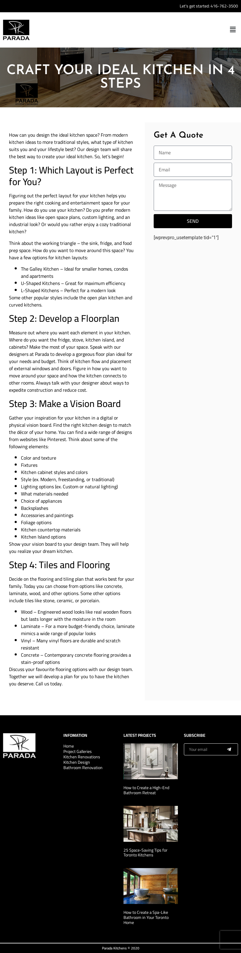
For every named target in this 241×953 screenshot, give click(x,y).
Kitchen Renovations (81, 757)
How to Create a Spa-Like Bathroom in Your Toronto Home (146, 917)
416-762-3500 (224, 6)
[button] (233, 30)
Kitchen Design (76, 762)
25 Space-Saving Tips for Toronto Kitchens (145, 852)
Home (68, 746)
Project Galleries (77, 751)
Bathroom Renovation (83, 767)
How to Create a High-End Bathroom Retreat (146, 790)
